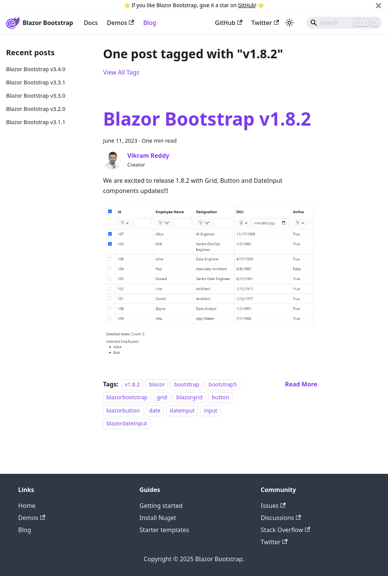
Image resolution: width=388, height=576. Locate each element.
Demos (120, 23)
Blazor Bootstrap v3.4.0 (35, 69)
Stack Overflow (285, 530)
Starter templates (164, 530)
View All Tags (121, 72)
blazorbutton (123, 410)
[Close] (378, 5)
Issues (273, 505)
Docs (91, 23)
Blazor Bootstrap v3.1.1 (35, 122)
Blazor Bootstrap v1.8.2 (207, 118)
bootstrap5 (222, 384)
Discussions (281, 518)
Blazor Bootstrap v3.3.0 (35, 95)
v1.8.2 (132, 384)
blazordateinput (126, 423)
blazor (157, 384)
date (154, 410)
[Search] (344, 23)
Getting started (161, 505)
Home (27, 505)
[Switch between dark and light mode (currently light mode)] (289, 23)
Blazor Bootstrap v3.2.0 (35, 108)
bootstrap (186, 384)
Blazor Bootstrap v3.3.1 (35, 82)
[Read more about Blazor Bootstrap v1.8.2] (301, 384)
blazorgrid (189, 397)
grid (162, 397)
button (220, 397)
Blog (149, 23)
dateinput (182, 410)
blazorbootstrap (126, 397)
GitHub (246, 5)
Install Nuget (157, 518)
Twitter (265, 23)
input (210, 410)
